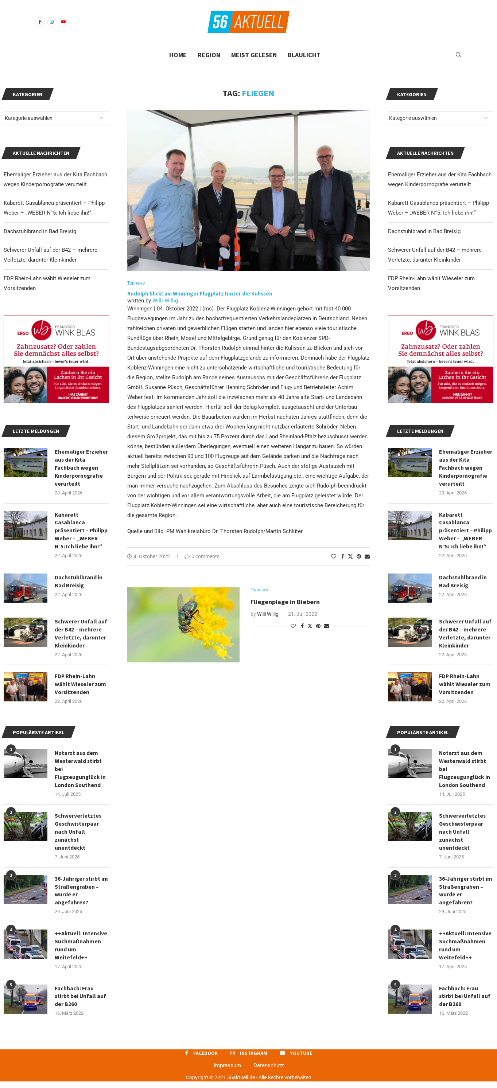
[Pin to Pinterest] (359, 557)
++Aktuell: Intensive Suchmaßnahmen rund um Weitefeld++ (465, 951)
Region (209, 55)
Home (178, 55)
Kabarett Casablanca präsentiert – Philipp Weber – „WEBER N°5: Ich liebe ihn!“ (466, 532)
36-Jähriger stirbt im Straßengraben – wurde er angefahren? (465, 896)
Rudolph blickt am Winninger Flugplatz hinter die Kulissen (200, 293)
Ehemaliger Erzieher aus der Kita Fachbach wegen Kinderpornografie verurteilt (466, 468)
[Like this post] (333, 557)
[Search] (458, 55)
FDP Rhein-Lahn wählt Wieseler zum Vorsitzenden (465, 687)
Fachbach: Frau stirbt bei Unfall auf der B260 (465, 1002)
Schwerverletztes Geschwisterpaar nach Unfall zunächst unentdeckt (462, 836)
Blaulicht (304, 55)
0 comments (202, 557)
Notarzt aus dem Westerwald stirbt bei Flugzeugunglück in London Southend (465, 772)
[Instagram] (52, 22)
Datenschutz (268, 1072)
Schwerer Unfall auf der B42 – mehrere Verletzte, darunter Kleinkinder (465, 635)
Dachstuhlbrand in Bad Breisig (424, 231)
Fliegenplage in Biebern (285, 602)
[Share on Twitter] (350, 556)
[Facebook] (40, 22)
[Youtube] (63, 22)
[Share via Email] (367, 557)
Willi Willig (165, 301)
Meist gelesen (254, 55)
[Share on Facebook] (342, 557)
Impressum (227, 1072)
